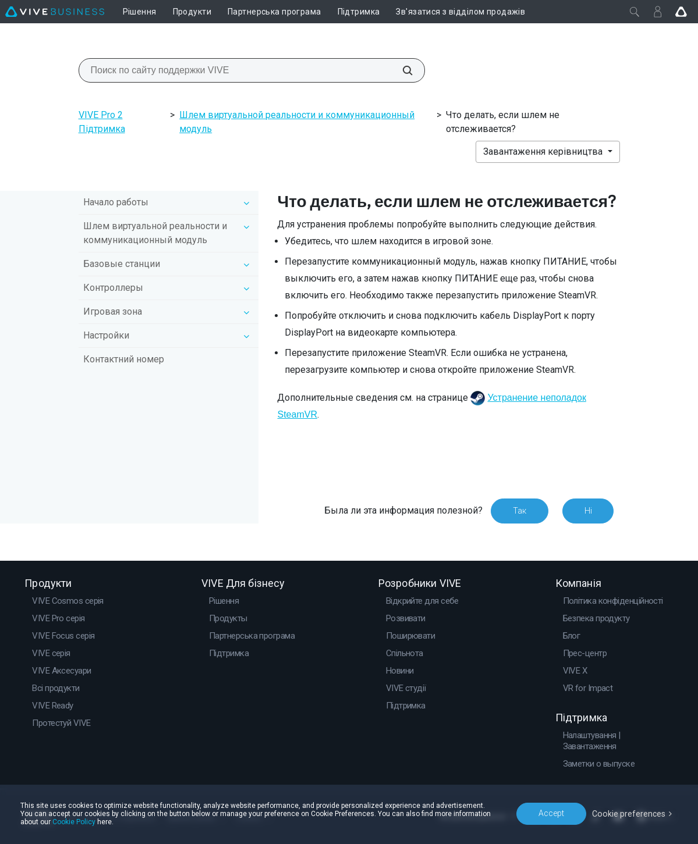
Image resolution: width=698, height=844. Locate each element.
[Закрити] (634, 11)
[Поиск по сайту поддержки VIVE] (401, 70)
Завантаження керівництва (544, 151)
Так (519, 510)
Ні (587, 510)
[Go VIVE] (681, 11)
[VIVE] (54, 11)
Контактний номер (123, 359)
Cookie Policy (73, 822)
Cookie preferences (629, 813)
